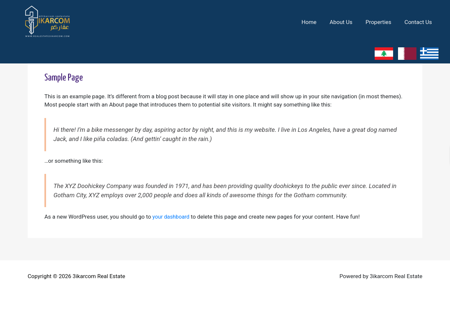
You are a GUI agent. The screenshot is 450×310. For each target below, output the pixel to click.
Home (315, 22)
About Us (346, 22)
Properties (381, 22)
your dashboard (171, 216)
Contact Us (419, 22)
